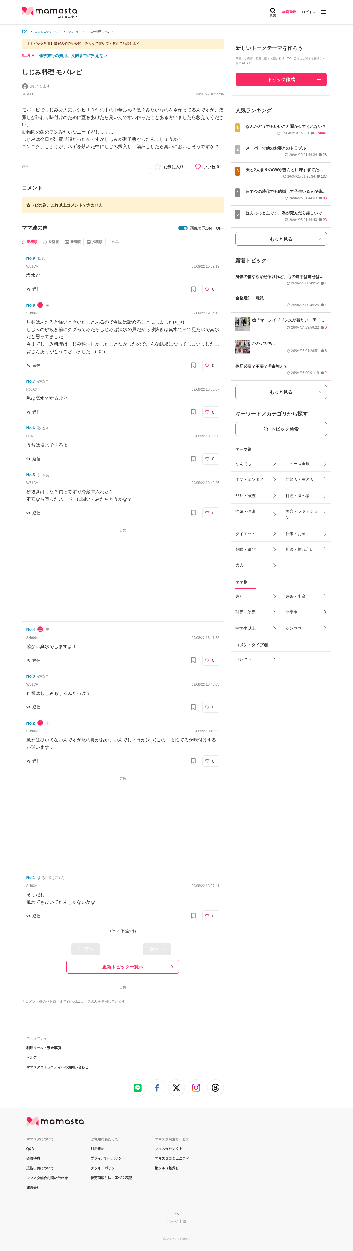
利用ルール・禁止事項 (43, 1048)
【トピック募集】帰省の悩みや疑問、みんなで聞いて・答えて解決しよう (83, 44)
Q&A (30, 1148)
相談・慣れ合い (300, 549)
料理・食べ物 (298, 495)
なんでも (243, 463)
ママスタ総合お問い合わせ (47, 1178)
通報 (25, 167)
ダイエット (245, 533)
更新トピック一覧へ (122, 966)
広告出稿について (40, 1168)
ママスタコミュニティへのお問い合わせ (57, 1067)
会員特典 (33, 1158)
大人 (239, 565)
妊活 (239, 596)
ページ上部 (177, 1221)
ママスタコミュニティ (172, 1158)
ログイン (308, 12)
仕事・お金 (296, 533)
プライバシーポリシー (108, 1158)
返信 (36, 289)
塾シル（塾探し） (168, 1168)
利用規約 (97, 1148)
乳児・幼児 (245, 612)
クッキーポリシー (104, 1168)
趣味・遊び (245, 549)
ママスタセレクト (168, 1148)
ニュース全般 (298, 463)
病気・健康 (245, 511)
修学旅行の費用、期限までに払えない (73, 55)
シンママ (294, 628)
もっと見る (281, 239)
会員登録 (289, 12)
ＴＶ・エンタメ (249, 479)
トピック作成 (281, 79)
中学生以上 (245, 628)
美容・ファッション (302, 514)
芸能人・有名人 (300, 479)
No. (30, 258)
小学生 (292, 612)
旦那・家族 (245, 495)
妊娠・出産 (296, 596)
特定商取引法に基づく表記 (111, 1178)
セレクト (243, 659)
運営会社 (33, 1187)
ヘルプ (31, 1057)
